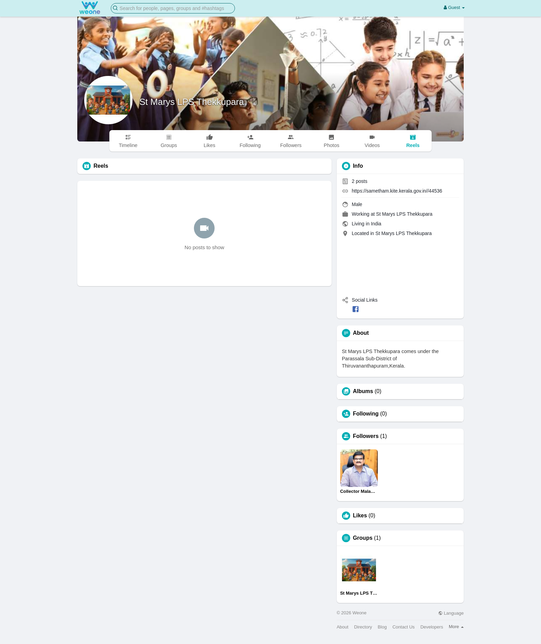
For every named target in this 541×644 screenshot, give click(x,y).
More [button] (456, 626)
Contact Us (403, 627)
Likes (360, 515)
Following (366, 414)
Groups (363, 538)
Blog (382, 627)
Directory (363, 627)
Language (451, 613)
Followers (366, 436)
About (342, 627)
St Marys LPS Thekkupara (191, 102)
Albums (363, 391)
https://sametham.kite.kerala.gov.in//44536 (397, 191)
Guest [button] (454, 7)
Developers (431, 627)
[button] (172, 7)
